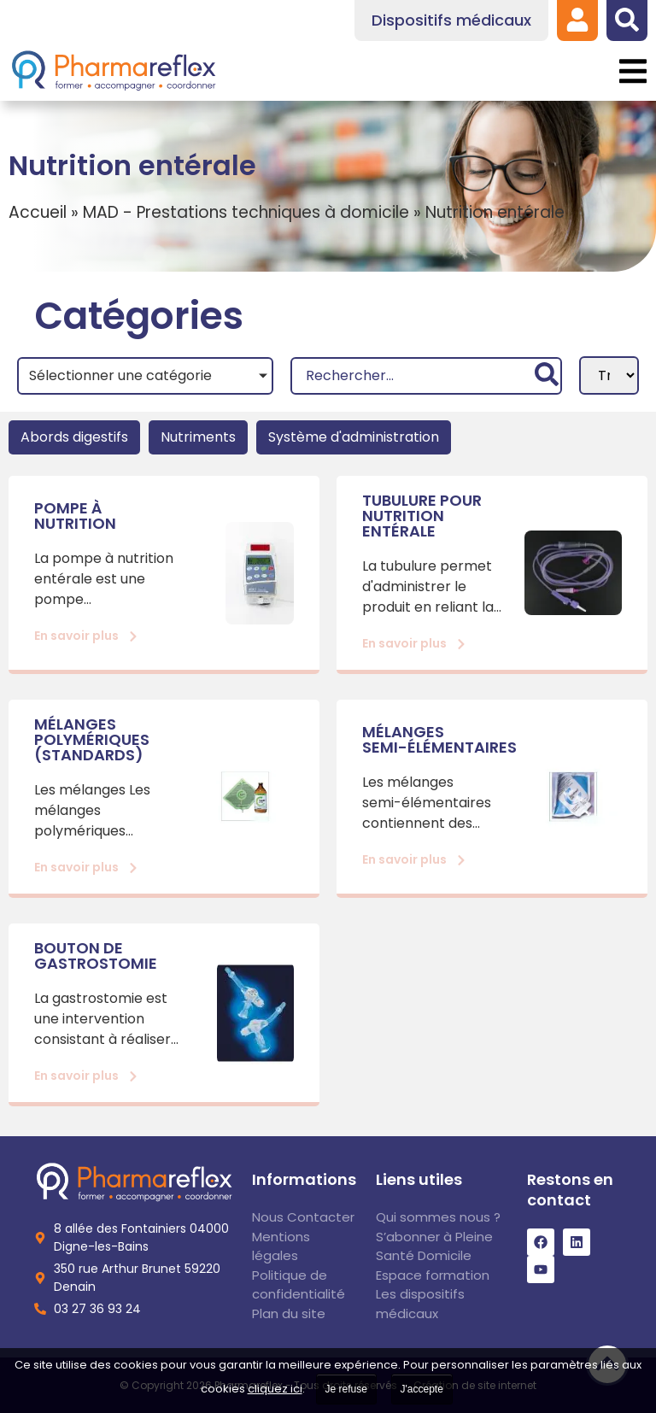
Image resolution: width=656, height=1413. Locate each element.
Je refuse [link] (346, 1389)
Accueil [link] (38, 212)
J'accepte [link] (422, 1389)
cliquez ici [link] (275, 1389)
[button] (632, 71)
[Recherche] (425, 376)
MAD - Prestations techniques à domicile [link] (246, 212)
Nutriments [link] (198, 437)
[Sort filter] (609, 375)
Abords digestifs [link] (74, 437)
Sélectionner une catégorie (120, 375)
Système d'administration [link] (353, 437)
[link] (577, 20)
